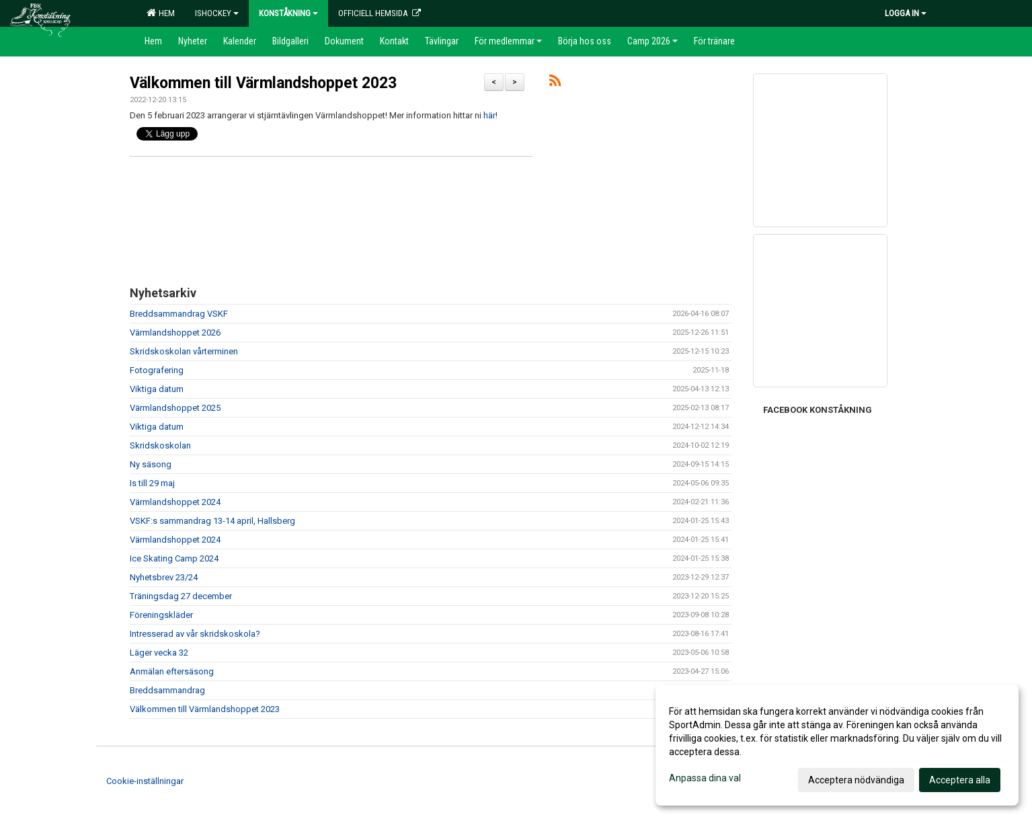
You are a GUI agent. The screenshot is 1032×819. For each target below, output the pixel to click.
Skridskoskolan (160, 445)
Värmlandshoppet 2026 (175, 332)
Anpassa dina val (705, 778)
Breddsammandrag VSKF (179, 314)
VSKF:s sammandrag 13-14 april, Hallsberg (212, 521)
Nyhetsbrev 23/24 (164, 577)
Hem (161, 12)
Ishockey (217, 13)
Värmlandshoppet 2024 (175, 502)
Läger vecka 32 (159, 653)
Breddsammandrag (167, 690)
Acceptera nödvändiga (856, 780)
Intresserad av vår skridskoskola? (195, 634)
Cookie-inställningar (145, 781)
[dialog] (837, 745)
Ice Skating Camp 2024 (174, 558)
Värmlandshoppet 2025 (175, 408)
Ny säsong (150, 464)
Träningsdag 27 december (181, 596)
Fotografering (157, 370)
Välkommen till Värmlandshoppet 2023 (263, 83)
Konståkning (288, 13)
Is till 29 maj (152, 483)
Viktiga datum (157, 389)
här (489, 115)
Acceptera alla (959, 780)
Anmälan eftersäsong (172, 671)
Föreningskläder (161, 615)
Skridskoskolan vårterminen (184, 351)
